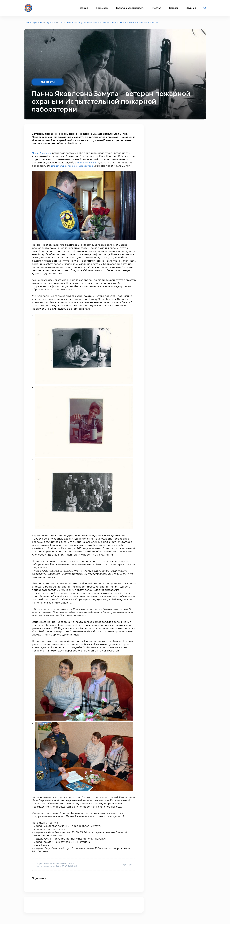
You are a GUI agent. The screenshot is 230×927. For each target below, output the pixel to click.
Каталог (173, 8)
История (83, 8)
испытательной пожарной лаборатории (75, 165)
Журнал (191, 8)
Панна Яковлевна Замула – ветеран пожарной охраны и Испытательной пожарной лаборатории (108, 22)
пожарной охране (88, 162)
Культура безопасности (130, 8)
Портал (156, 8)
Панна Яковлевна (43, 152)
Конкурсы (102, 8)
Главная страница (33, 22)
